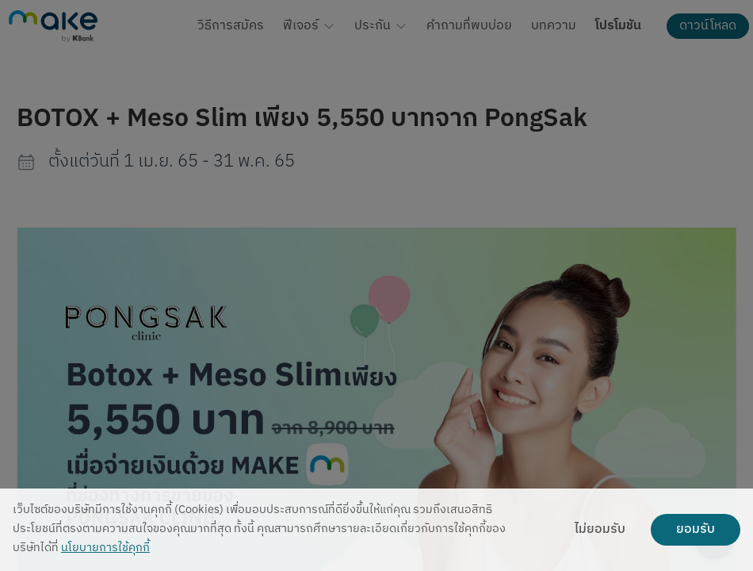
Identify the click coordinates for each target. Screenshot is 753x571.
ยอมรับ (695, 529)
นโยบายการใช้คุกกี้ (105, 548)
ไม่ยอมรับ (600, 529)
